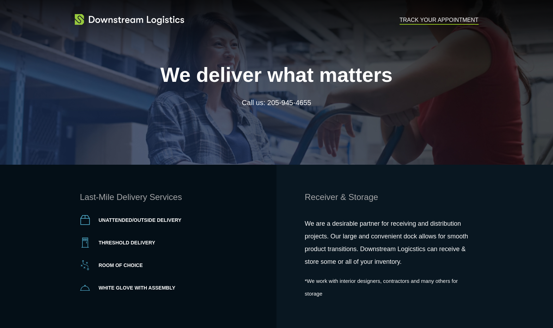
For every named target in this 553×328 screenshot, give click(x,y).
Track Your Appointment (439, 20)
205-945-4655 (289, 103)
